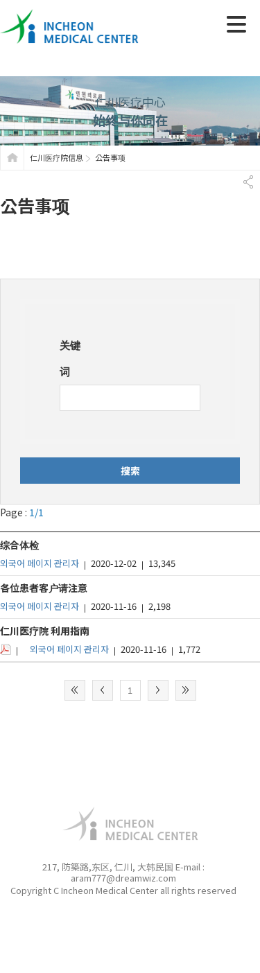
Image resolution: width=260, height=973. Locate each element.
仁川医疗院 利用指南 (44, 631)
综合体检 (19, 545)
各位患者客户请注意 (43, 588)
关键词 (70, 358)
